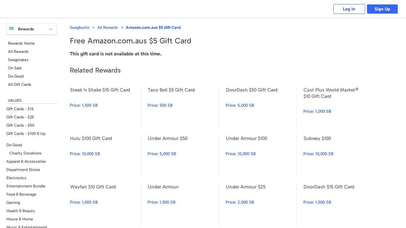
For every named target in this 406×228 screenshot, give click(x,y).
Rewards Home (21, 43)
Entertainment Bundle (25, 186)
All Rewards (18, 51)
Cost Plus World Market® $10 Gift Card (338, 108)
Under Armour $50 (183, 156)
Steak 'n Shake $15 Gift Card (105, 108)
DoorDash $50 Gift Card (261, 108)
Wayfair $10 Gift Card (105, 205)
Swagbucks (79, 27)
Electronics (16, 177)
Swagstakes (18, 59)
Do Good (15, 76)
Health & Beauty (20, 210)
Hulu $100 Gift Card (105, 156)
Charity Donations (26, 153)
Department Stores (23, 169)
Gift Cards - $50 (20, 125)
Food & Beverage (21, 194)
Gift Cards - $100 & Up (25, 133)
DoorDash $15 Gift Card (338, 205)
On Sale (15, 68)
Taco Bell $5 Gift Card (183, 108)
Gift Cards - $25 (20, 117)
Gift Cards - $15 (20, 108)
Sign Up (382, 9)
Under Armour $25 (261, 205)
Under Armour (183, 205)
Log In (349, 9)
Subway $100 (338, 156)
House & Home (19, 219)
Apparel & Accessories (26, 161)
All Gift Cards (19, 84)
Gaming (13, 202)
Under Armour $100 (261, 156)
